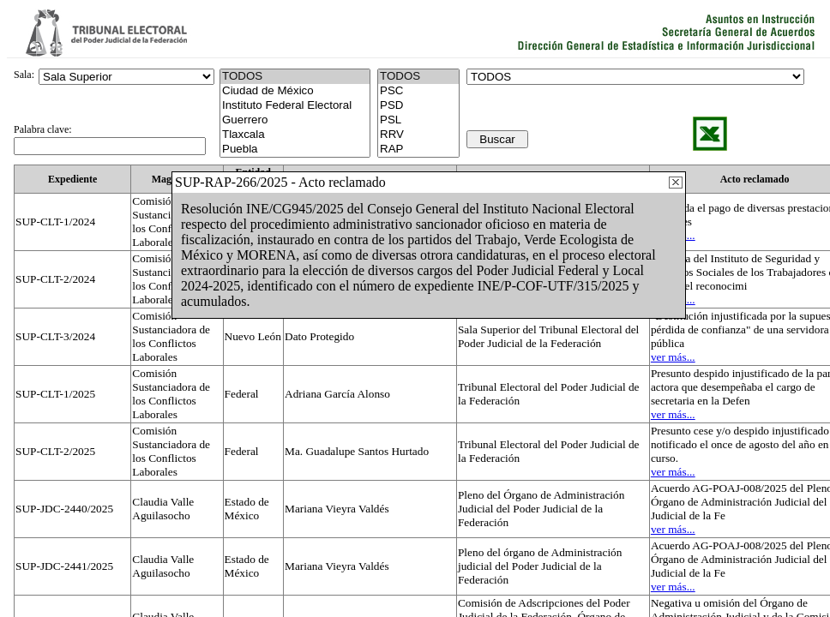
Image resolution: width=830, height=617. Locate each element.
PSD (418, 106)
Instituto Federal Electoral (295, 106)
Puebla (295, 149)
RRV (418, 135)
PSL (418, 120)
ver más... (673, 356)
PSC (418, 91)
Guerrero (295, 120)
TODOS (418, 76)
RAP (418, 149)
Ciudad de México (295, 91)
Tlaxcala (295, 135)
